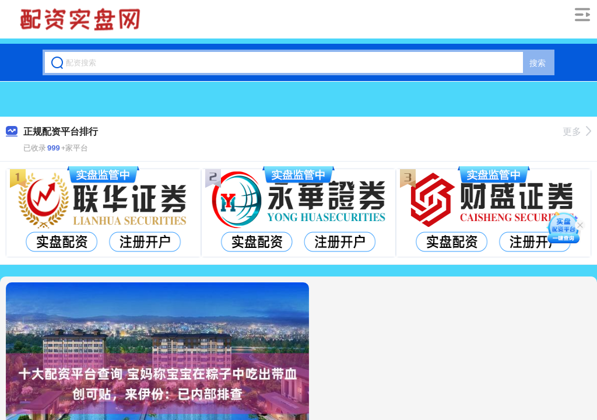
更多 (577, 131)
